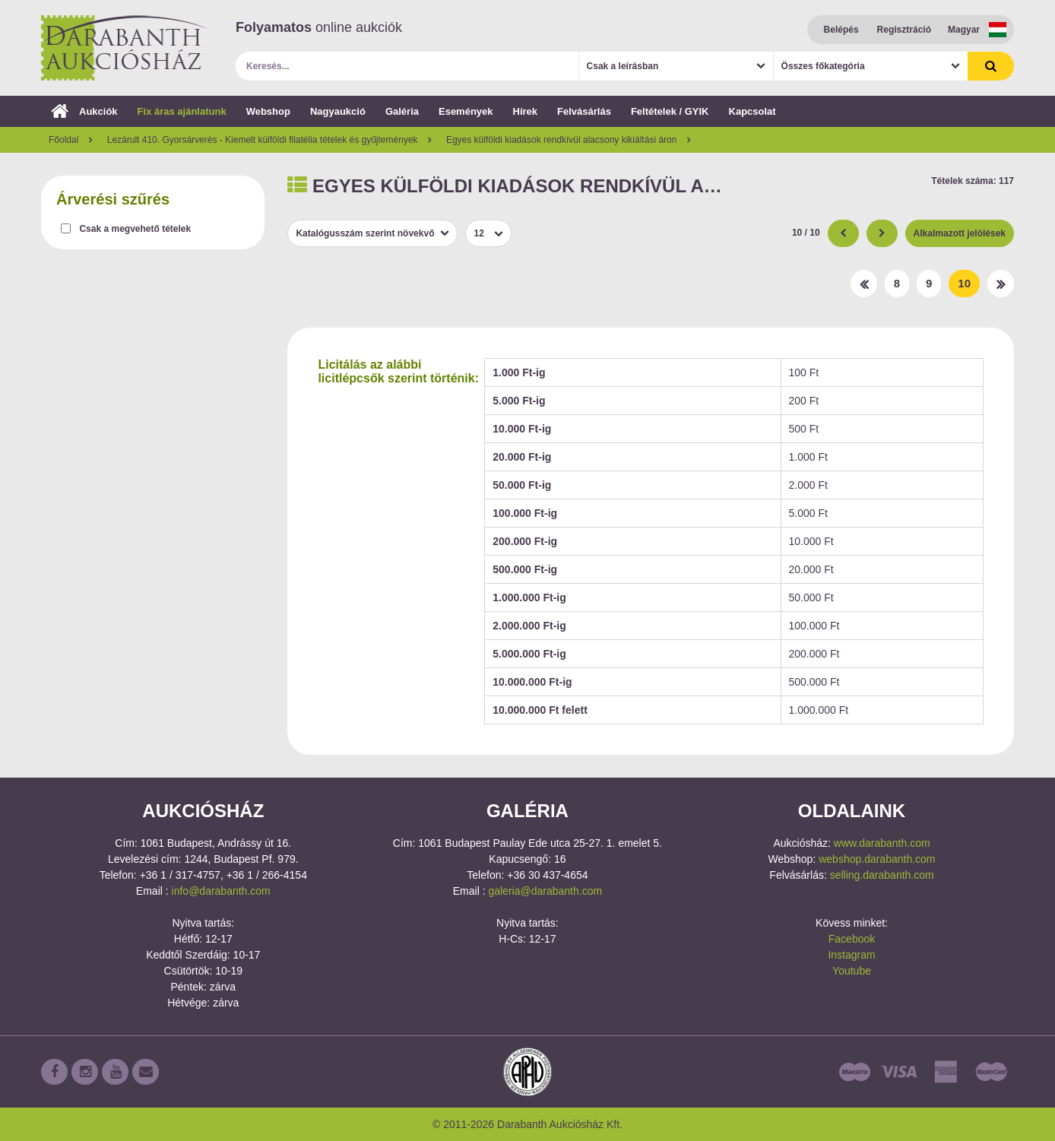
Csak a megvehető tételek (135, 228)
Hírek (525, 111)
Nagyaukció (338, 111)
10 (964, 283)
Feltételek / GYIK (670, 111)
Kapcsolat (752, 111)
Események (466, 111)
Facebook (851, 939)
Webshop (268, 111)
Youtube (851, 971)
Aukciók (84, 111)
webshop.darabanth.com (877, 859)
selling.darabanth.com (882, 875)
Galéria (402, 111)
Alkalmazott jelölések (960, 233)
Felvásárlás (584, 111)
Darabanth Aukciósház (124, 48)
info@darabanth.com (221, 891)
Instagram (851, 955)
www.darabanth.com (882, 843)
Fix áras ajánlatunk (182, 111)
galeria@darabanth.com (545, 891)
